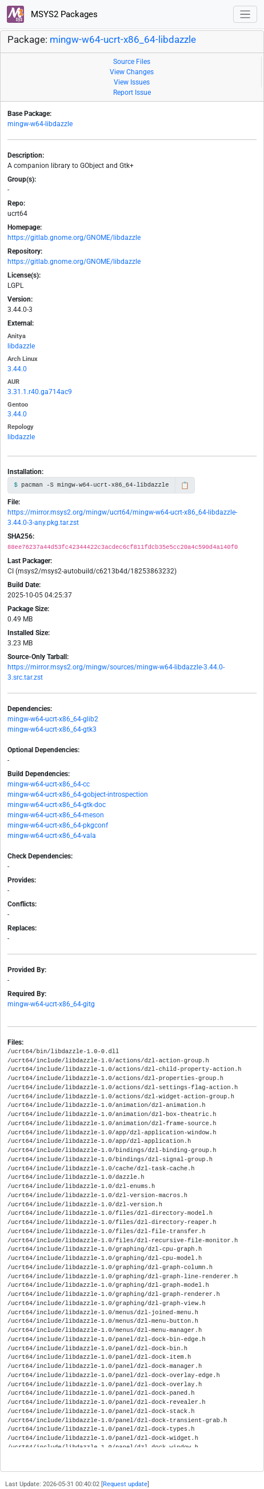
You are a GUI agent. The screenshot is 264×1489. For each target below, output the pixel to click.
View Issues (132, 82)
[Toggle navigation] (245, 14)
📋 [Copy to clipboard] (185, 485)
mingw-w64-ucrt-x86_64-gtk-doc (56, 805)
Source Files (131, 62)
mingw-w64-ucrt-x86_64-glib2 (52, 719)
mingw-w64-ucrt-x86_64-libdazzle (123, 39)
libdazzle (21, 346)
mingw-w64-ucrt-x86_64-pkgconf (57, 825)
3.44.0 (17, 369)
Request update (125, 1484)
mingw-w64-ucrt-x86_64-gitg (51, 1004)
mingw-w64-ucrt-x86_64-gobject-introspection (77, 794)
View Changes (132, 72)
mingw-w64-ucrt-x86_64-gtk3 (52, 729)
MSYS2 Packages (52, 14)
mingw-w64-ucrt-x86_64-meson (55, 815)
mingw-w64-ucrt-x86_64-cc (48, 784)
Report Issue (132, 93)
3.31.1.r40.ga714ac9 (39, 392)
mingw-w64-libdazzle (40, 124)
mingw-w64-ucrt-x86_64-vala (51, 836)
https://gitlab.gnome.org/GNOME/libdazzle (74, 238)
